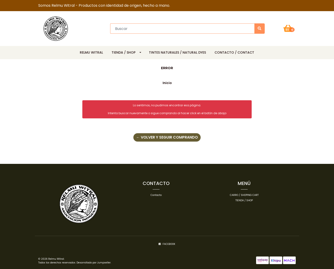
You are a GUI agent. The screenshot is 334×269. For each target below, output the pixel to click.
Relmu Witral (91, 52)
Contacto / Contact (234, 52)
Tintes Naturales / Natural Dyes (177, 52)
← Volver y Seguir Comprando (167, 137)
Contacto (156, 195)
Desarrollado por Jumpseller (94, 262)
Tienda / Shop (123, 52)
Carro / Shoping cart (244, 195)
